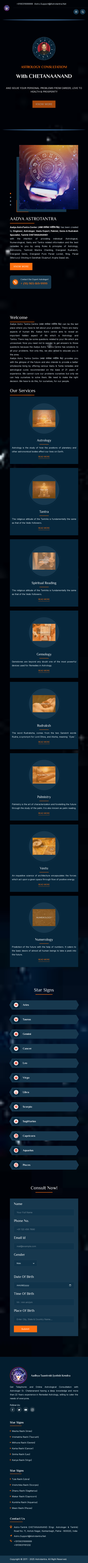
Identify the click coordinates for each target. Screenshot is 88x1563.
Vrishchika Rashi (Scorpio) (25, 1485)
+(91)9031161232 (22, 1545)
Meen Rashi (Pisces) (22, 1508)
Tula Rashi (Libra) (21, 1479)
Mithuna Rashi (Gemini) (23, 1442)
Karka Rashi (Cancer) (22, 1448)
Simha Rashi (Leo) (21, 1454)
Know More (21, 266)
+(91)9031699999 (23, 1541)
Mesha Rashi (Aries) (22, 1431)
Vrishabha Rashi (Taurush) (25, 1437)
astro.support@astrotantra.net (30, 1536)
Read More (44, 457)
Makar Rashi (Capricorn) (24, 1496)
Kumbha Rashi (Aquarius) (25, 1502)
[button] (10, 193)
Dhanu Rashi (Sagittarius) (24, 1490)
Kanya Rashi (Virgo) (22, 1460)
